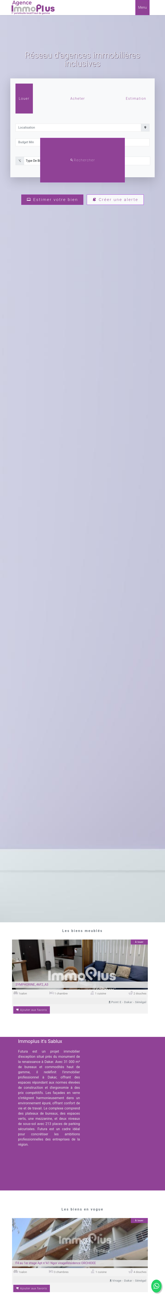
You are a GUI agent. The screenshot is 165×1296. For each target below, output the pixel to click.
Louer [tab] (24, 98)
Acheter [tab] (77, 98)
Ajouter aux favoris (31, 1009)
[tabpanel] (82, 142)
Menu (142, 7)
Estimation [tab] (136, 98)
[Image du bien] (80, 965)
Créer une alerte (115, 199)
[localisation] (78, 128)
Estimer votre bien (52, 199)
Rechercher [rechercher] (82, 160)
